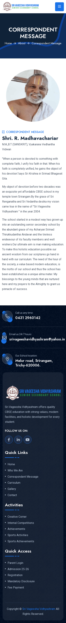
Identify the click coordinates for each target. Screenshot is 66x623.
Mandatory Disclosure (21, 581)
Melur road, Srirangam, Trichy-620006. (34, 363)
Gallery (12, 489)
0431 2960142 (27, 318)
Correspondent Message (23, 476)
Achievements (16, 529)
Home (8, 43)
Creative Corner (17, 516)
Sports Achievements (21, 541)
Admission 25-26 (18, 569)
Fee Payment (16, 587)
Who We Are (15, 470)
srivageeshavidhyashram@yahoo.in (37, 339)
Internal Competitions (21, 523)
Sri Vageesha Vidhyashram (38, 609)
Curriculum (14, 482)
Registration (15, 575)
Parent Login (15, 563)
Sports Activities (18, 535)
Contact (12, 495)
